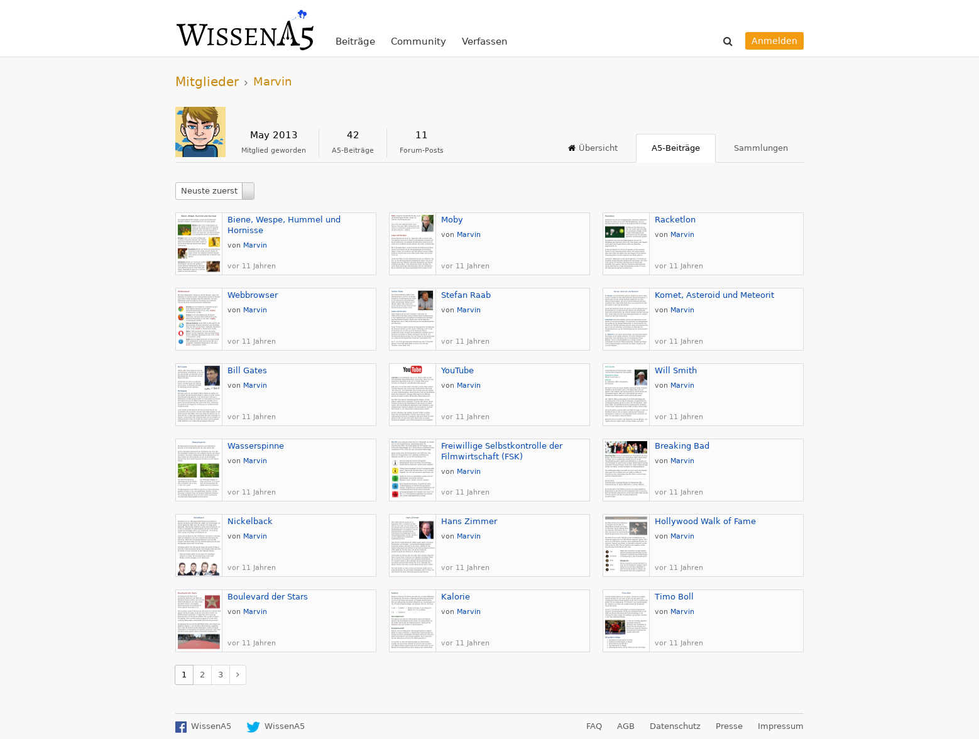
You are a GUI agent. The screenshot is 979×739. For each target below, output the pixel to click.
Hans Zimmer (469, 521)
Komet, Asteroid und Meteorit (714, 295)
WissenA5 (244, 28)
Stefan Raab (466, 295)
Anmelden (774, 41)
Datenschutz (675, 726)
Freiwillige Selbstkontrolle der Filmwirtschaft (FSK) (501, 451)
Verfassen (485, 41)
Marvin (255, 245)
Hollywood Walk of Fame (705, 521)
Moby (452, 219)
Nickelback (250, 521)
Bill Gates (247, 370)
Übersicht (598, 148)
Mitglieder (207, 81)
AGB (626, 726)
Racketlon (675, 219)
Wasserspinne (255, 446)
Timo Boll (674, 596)
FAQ (594, 726)
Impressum (781, 726)
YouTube (457, 370)
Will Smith (676, 370)
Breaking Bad (682, 446)
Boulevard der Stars (267, 596)
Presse (729, 726)
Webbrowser (252, 295)
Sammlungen (761, 148)
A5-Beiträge (676, 148)
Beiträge (355, 41)
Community (418, 41)
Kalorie (455, 596)
